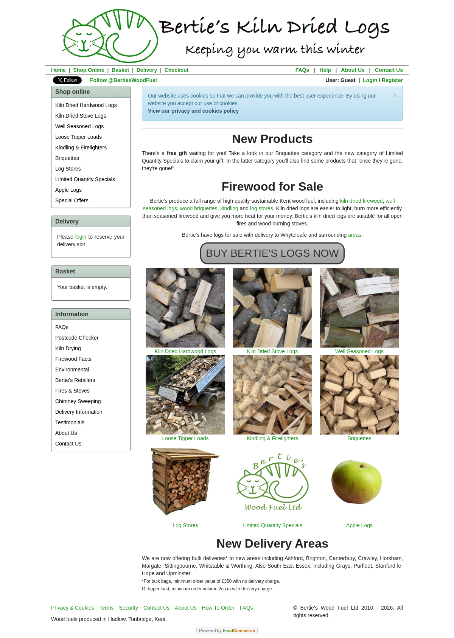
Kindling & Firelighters (81, 147)
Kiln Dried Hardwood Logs (86, 105)
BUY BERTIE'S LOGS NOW (272, 253)
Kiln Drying (68, 348)
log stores (261, 208)
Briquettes (67, 158)
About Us (353, 70)
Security (128, 608)
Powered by (227, 630)
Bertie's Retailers (75, 380)
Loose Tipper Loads (78, 137)
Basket (120, 70)
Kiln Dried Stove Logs (80, 116)
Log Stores (68, 169)
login (81, 237)
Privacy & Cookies (72, 608)
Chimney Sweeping (78, 401)
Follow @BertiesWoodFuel (123, 80)
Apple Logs (68, 190)
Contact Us (389, 70)
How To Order (218, 608)
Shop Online (88, 70)
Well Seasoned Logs (79, 126)
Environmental (72, 369)
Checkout (177, 70)
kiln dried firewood (361, 201)
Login (370, 80)
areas (354, 235)
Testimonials (69, 422)
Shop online (72, 91)
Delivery (147, 70)
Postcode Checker (76, 338)
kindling (229, 208)
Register (392, 80)
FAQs (302, 70)
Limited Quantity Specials (85, 179)
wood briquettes (199, 208)
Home (58, 70)
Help (325, 70)
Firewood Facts (73, 359)
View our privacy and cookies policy (193, 111)
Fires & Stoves (72, 391)
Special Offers (72, 200)
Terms (106, 608)
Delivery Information (79, 412)
